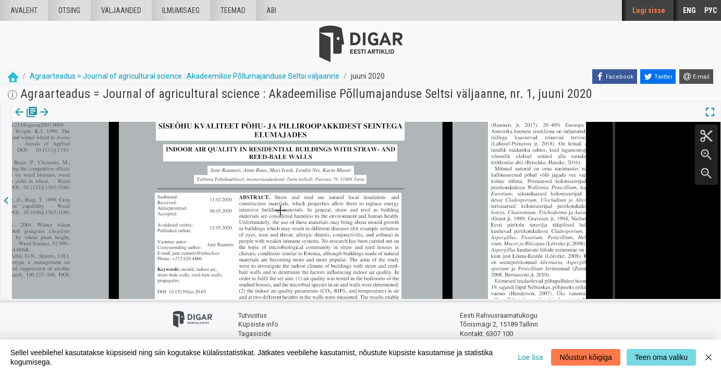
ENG (689, 10)
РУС (710, 10)
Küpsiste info (258, 324)
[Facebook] (614, 76)
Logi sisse (648, 10)
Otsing (69, 10)
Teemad (233, 10)
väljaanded (121, 10)
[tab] (26, 119)
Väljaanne (26, 119)
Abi (271, 10)
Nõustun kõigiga (585, 357)
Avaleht (24, 10)
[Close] (708, 357)
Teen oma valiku (661, 357)
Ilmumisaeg (181, 10)
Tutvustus (252, 315)
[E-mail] (696, 76)
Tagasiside (254, 334)
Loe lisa (530, 357)
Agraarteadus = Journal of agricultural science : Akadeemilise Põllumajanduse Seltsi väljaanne (184, 76)
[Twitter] (658, 76)
